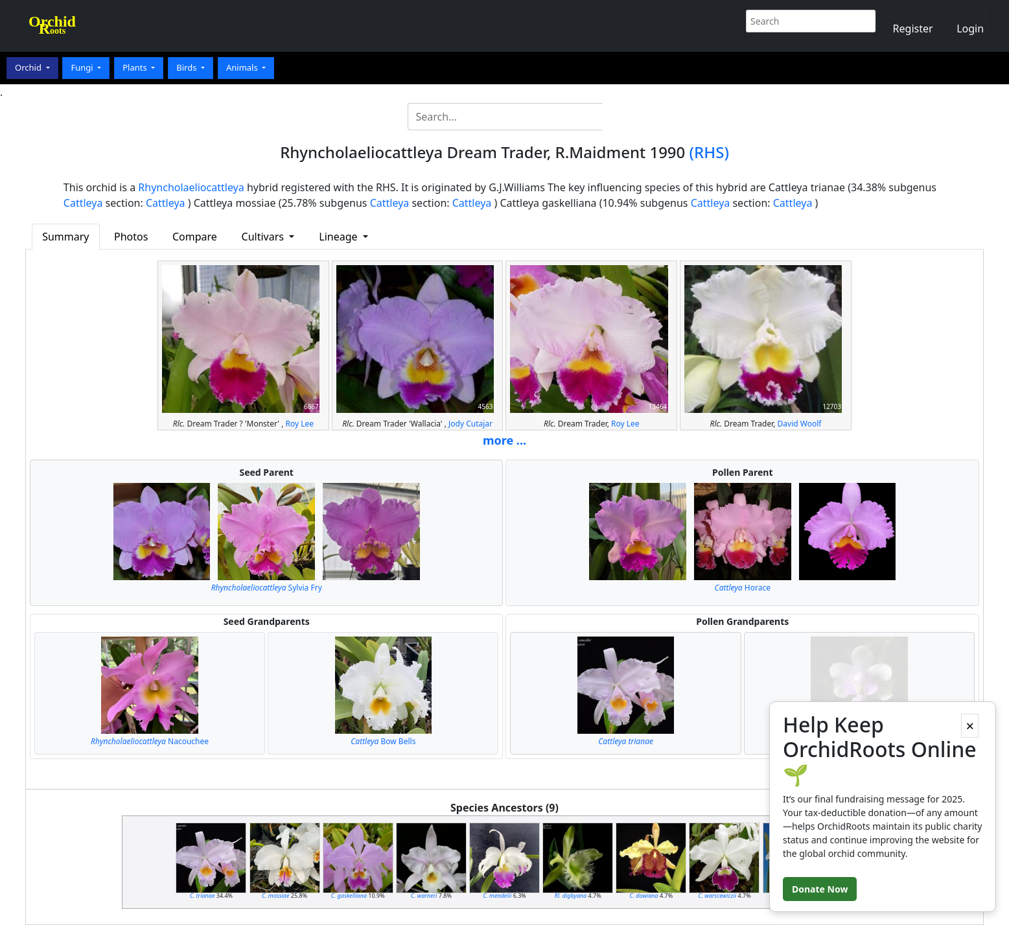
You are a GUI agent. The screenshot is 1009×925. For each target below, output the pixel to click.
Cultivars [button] (264, 236)
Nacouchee (150, 741)
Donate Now (820, 889)
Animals (243, 67)
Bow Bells (383, 741)
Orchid (29, 67)
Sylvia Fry (266, 587)
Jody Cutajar (470, 423)
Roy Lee (300, 423)
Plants (135, 67)
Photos (131, 236)
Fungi (83, 67)
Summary (65, 236)
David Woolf (800, 423)
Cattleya (83, 203)
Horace (743, 587)
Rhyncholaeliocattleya (191, 187)
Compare (194, 236)
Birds (187, 67)
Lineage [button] (339, 236)
